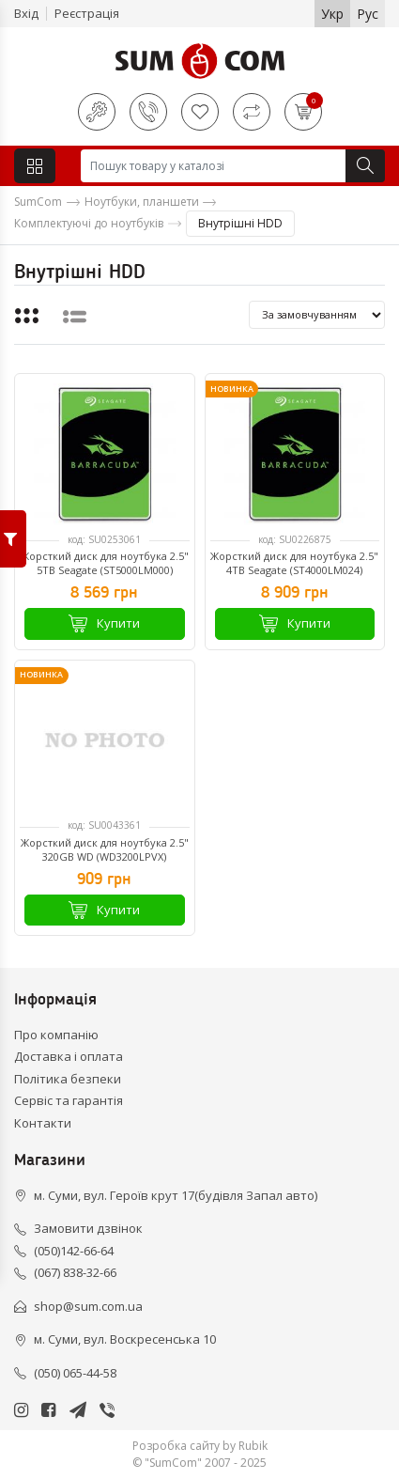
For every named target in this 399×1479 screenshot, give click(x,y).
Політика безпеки (67, 1078)
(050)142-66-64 (74, 1250)
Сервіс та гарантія (68, 1100)
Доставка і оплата (68, 1056)
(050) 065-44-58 (75, 1372)
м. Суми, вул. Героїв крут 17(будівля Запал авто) (175, 1195)
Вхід (26, 13)
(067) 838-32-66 (75, 1272)
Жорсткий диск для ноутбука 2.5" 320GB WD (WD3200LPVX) (105, 849)
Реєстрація (86, 13)
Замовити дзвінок (88, 1228)
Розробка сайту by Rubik (200, 1446)
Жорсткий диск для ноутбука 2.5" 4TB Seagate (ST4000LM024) (294, 563)
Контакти (42, 1122)
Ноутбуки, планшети (141, 202)
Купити (104, 623)
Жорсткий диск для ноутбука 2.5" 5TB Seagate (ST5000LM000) (105, 563)
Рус (367, 14)
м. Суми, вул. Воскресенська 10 (125, 1339)
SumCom (38, 202)
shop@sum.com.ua (88, 1306)
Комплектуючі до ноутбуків (88, 223)
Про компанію (56, 1034)
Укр (332, 14)
